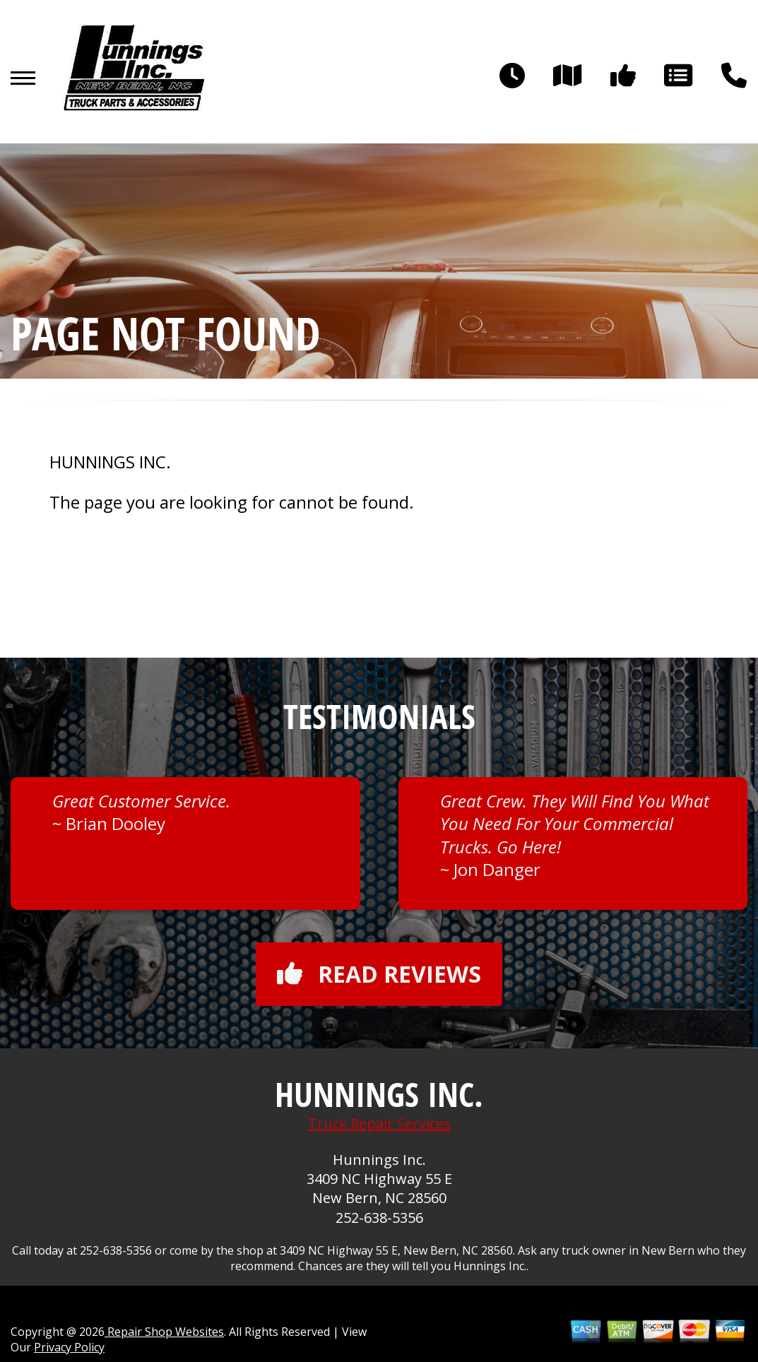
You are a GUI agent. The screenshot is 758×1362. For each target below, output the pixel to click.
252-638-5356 (379, 1217)
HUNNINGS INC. (110, 462)
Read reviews (379, 974)
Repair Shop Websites (164, 1331)
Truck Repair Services (379, 1123)
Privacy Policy (69, 1347)
